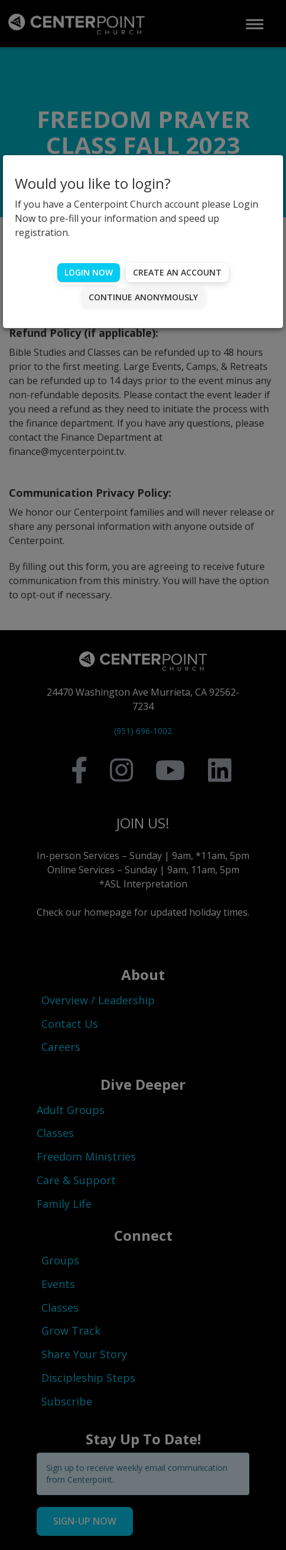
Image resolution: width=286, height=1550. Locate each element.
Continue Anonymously (143, 297)
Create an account (177, 272)
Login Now (88, 272)
